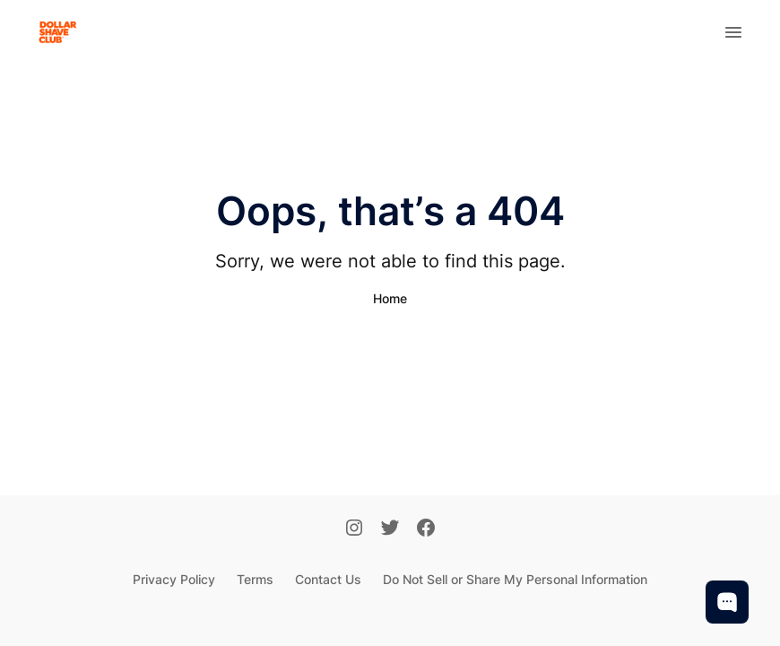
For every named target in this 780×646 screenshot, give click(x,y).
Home (390, 298)
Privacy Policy (174, 579)
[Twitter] (390, 529)
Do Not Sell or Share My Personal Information (515, 579)
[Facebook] (426, 529)
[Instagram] (354, 529)
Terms (255, 579)
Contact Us (328, 579)
